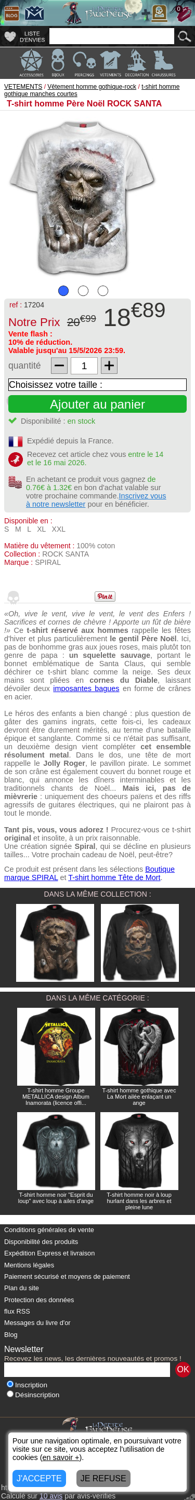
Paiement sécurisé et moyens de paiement (67, 1276)
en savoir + (61, 1457)
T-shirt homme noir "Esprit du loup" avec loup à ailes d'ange (56, 1198)
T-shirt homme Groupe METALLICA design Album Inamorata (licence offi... (55, 1096)
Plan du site (21, 1288)
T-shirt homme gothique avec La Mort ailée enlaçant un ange (139, 1096)
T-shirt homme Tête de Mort (114, 877)
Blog (11, 1335)
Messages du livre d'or (37, 1323)
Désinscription (33, 1395)
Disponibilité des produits (41, 1242)
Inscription (27, 1385)
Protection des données (39, 1300)
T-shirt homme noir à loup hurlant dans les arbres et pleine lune (139, 1201)
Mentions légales (29, 1265)
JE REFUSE (103, 1478)
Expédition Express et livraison (49, 1253)
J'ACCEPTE (39, 1478)
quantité (24, 365)
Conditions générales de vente (49, 1230)
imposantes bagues (86, 688)
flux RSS (17, 1311)
